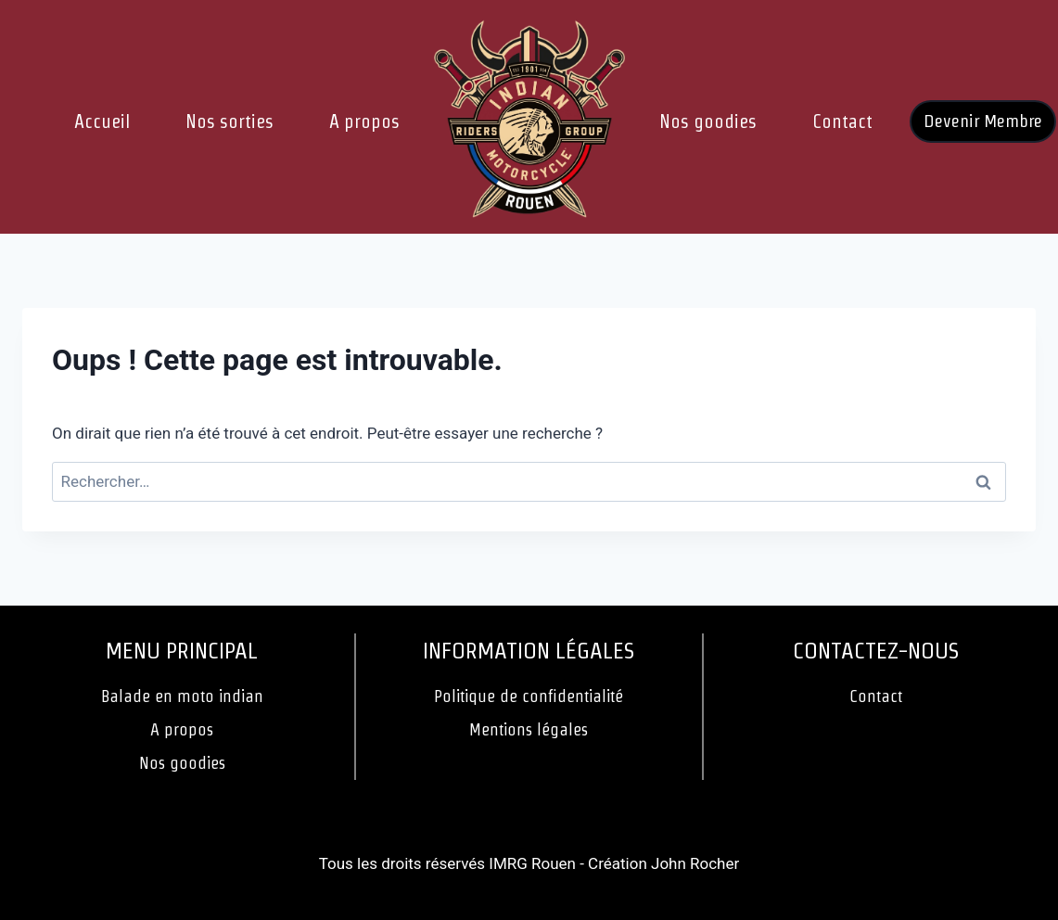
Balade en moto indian (182, 696)
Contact (842, 121)
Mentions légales (528, 729)
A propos (364, 121)
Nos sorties (229, 121)
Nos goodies (708, 121)
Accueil (102, 121)
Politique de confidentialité (528, 696)
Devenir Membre (983, 121)
